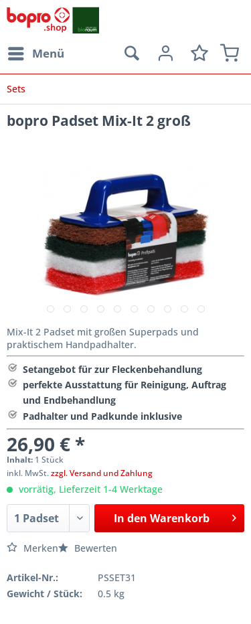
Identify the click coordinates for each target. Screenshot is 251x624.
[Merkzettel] (196, 53)
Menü (36, 52)
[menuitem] (35, 53)
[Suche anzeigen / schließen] (131, 53)
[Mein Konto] (164, 53)
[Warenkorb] (229, 53)
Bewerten (87, 548)
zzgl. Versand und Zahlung (102, 473)
